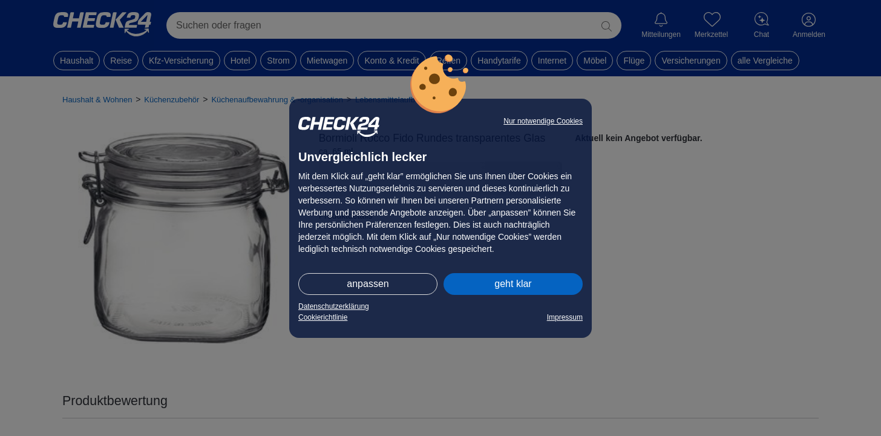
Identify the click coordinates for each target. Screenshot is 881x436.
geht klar (512, 284)
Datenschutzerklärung (333, 306)
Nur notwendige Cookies (543, 121)
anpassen (367, 284)
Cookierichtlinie (322, 317)
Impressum (565, 317)
